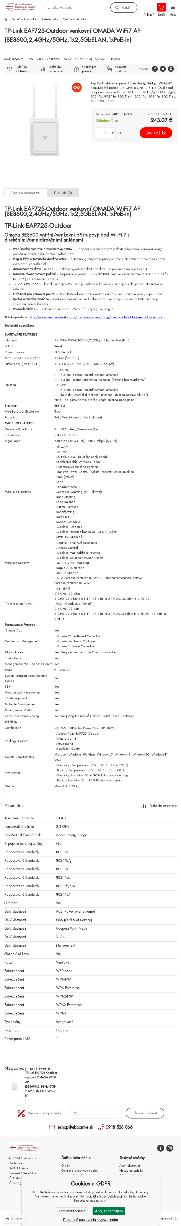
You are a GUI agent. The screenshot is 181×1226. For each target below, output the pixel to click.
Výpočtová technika (24, 19)
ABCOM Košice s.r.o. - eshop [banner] (23, 6)
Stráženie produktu (120, 69)
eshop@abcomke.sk (75, 1127)
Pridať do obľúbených (22, 69)
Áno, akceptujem (109, 1211)
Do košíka (155, 132)
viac (111, 100)
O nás (65, 1165)
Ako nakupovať (129, 1165)
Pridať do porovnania (56, 69)
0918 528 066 (119, 1127)
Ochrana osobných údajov (79, 1170)
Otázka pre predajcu (89, 69)
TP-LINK (114, 59)
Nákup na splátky (131, 1170)
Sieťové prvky (49, 19)
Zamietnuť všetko (72, 1211)
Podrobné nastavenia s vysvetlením (90, 1220)
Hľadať (125, 7)
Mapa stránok (167, 1218)
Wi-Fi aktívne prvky (74, 19)
